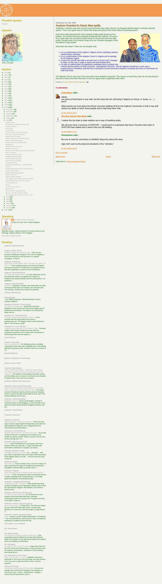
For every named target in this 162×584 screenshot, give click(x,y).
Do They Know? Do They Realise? (17, 132)
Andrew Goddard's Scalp (14, 154)
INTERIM (7, 285)
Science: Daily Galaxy (12, 368)
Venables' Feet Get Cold (14, 146)
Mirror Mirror (10, 189)
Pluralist (5, 24)
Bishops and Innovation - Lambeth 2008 (19, 164)
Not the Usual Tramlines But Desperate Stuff (20, 150)
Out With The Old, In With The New (16, 546)
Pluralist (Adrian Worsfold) (74, 116)
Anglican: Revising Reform (14, 273)
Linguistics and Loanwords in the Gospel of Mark (21, 328)
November (10, 111)
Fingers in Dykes (11, 126)
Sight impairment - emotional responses (18, 422)
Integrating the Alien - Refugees (15, 484)
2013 (6, 96)
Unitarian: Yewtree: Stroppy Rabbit (17, 515)
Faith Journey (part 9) (12, 344)
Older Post (156, 157)
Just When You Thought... (14, 160)
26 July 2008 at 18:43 (69, 113)
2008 (6, 107)
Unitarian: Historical (12, 415)
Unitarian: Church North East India (17, 386)
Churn (8, 185)
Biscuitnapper (9, 297)
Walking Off (9, 144)
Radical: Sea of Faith (12, 363)
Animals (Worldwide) (12, 292)
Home (108, 157)
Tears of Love (9, 464)
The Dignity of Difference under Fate (17, 124)
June (8, 197)
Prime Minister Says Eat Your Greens (18, 180)
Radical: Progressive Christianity (17, 358)
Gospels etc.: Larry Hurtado (15, 326)
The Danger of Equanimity (13, 306)
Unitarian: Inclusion (12, 420)
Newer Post (60, 157)
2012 (6, 98)
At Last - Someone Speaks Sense (17, 193)
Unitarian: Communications (15, 399)
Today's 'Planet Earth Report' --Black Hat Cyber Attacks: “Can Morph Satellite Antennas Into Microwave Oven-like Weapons (23, 372)
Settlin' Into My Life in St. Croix (15, 557)
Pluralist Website (11, 353)
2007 (6, 210)
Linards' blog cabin (11, 342)
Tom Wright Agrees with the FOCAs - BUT (19, 195)
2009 (6, 105)
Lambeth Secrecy (11, 162)
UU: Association (10, 528)
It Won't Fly (9, 128)
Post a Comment (62, 152)
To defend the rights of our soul (15, 453)
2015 (6, 91)
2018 (6, 84)
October (9, 114)
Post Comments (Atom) (76, 161)
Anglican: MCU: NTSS (12, 251)
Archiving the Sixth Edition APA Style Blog (19, 568)
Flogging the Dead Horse (14, 156)
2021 (6, 77)
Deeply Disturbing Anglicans (15, 172)
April (8, 201)
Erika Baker (66, 93)
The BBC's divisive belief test (14, 494)
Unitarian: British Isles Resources (17, 381)
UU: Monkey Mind (11, 533)
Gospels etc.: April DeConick (15, 315)
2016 (6, 89)
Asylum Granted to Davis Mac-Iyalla (17, 138)
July (7, 120)
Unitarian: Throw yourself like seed (18, 493)
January (9, 208)
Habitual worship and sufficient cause (17, 252)
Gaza (6, 516)
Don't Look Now (11, 152)
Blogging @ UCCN (11, 401)
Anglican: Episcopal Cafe (14, 246)
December (10, 109)
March (8, 203)
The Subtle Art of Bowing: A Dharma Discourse (20, 535)
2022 (6, 75)
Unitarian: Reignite (11, 471)
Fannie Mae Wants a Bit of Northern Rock (19, 168)
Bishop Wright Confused (13, 158)
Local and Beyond (11, 182)
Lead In (8, 166)
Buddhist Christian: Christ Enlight (17, 304)
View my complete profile (11, 236)
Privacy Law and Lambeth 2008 (16, 142)
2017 (6, 86)
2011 (6, 100)
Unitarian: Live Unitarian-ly (14, 431)
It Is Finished (10, 130)
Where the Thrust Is (12, 148)
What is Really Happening (14, 140)
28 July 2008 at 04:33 (69, 148)
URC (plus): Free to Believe (14, 524)
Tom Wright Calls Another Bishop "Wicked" (19, 178)
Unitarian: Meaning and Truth (15, 442)
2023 (6, 73)
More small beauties (11, 505)
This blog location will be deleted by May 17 (19, 317)
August (8, 118)
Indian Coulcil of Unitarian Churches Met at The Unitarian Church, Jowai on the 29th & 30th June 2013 (24, 389)
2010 (6, 103)
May (7, 199)
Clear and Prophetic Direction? (16, 134)
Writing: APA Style (11, 566)
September (10, 116)
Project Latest (10, 122)
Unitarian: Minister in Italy (14, 451)
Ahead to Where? (11, 174)
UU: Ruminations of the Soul (15, 555)
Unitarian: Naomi (10, 462)
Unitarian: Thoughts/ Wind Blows (17, 482)
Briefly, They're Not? (12, 170)
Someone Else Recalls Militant (15, 191)
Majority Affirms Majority (13, 176)
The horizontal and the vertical (15, 274)
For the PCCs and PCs (13, 187)
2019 (6, 82)
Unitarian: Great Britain (13, 410)
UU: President (9, 544)
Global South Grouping (13, 136)
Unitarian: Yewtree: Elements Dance (18, 504)
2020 (6, 79)
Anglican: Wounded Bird (13, 284)
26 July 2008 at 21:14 (69, 132)
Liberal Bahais (10, 337)
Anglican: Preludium (12, 262)
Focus (6, 444)
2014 (6, 93)
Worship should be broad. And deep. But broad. (20, 433)
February (9, 205)
